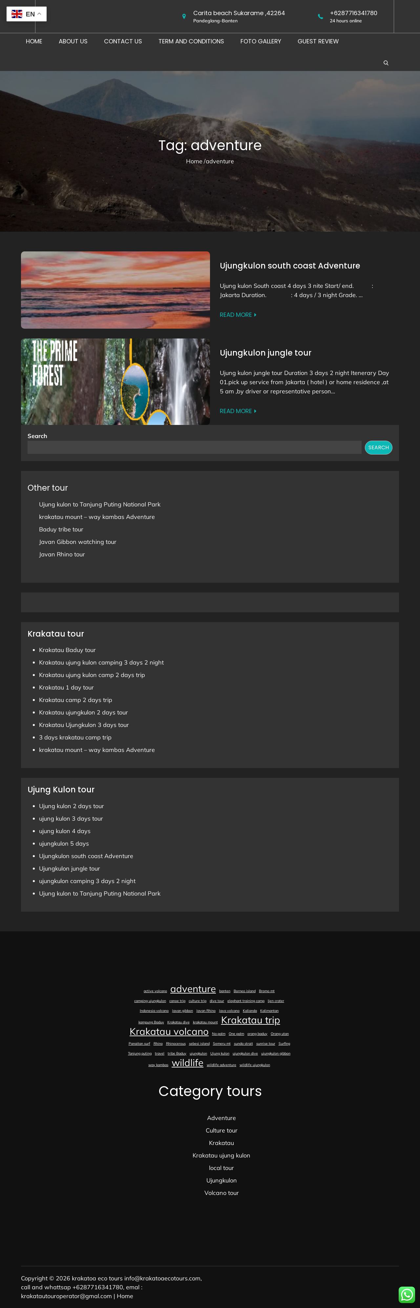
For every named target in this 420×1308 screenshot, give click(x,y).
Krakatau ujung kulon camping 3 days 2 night (101, 662)
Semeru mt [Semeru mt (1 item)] (222, 1043)
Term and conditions (191, 41)
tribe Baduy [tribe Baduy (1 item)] (177, 1053)
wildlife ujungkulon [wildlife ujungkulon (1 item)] (255, 1065)
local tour (221, 1168)
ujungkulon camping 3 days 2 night (87, 881)
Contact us (123, 41)
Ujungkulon (221, 1180)
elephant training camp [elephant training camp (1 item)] (245, 1000)
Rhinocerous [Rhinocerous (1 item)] (176, 1043)
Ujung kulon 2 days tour (71, 806)
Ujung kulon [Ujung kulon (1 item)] (219, 1053)
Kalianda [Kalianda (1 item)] (250, 1010)
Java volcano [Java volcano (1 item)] (229, 1010)
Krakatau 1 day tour (66, 687)
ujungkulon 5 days (64, 843)
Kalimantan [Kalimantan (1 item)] (269, 1010)
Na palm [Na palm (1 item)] (218, 1033)
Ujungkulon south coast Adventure (290, 265)
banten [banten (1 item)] (224, 991)
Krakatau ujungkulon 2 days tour (83, 712)
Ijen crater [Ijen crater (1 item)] (276, 1000)
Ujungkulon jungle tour (265, 352)
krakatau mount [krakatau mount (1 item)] (205, 1022)
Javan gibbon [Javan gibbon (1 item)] (182, 1010)
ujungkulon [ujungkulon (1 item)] (198, 1053)
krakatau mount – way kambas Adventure (97, 517)
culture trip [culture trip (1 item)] (197, 1000)
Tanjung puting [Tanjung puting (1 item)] (140, 1053)
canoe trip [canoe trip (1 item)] (177, 1000)
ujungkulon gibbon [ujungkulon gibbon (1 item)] (275, 1053)
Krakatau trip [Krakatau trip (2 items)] (250, 1019)
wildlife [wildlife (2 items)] (187, 1062)
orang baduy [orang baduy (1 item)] (257, 1033)
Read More (238, 315)
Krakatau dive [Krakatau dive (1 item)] (178, 1022)
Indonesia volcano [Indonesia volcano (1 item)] (154, 1010)
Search (37, 436)
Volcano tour (221, 1193)
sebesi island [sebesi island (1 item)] (199, 1043)
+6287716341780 (353, 13)
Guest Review (318, 41)
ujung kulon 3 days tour (71, 818)
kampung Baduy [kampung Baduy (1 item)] (151, 1022)
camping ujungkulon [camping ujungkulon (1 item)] (150, 1000)
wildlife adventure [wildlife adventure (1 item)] (221, 1065)
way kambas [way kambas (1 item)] (158, 1065)
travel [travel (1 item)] (159, 1053)
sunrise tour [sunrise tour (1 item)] (265, 1043)
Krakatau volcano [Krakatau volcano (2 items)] (169, 1031)
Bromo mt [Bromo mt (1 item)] (267, 991)
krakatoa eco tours (97, 1278)
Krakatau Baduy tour (67, 650)
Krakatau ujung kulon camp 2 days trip (92, 675)
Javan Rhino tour (62, 554)
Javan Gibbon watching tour (77, 542)
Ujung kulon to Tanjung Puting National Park (99, 504)
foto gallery (261, 41)
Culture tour (222, 1130)
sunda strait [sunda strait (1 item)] (243, 1043)
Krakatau (221, 1143)
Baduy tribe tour (61, 529)
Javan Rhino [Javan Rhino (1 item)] (206, 1010)
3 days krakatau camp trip (75, 737)
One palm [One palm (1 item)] (236, 1033)
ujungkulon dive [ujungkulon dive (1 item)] (245, 1053)
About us (73, 41)
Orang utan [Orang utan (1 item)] (280, 1033)
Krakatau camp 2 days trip (75, 700)
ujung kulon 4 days (65, 831)
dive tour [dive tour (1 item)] (217, 1000)
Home (34, 41)
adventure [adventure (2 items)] (193, 988)
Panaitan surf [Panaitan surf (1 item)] (139, 1043)
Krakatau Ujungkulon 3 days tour (84, 725)
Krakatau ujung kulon (221, 1155)
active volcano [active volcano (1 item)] (155, 991)
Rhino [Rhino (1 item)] (158, 1043)
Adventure (221, 1118)
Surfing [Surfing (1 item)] (284, 1043)
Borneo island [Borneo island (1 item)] (245, 991)
